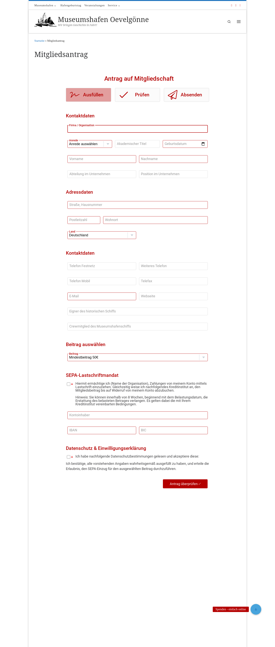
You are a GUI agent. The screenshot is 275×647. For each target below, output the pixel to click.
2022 (107, 596)
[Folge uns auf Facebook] (231, 5)
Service (38, 595)
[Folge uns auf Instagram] (240, 5)
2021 (107, 602)
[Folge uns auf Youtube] (235, 5)
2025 (107, 579)
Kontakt (38, 588)
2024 (107, 585)
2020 (107, 607)
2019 (107, 613)
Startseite (39, 40)
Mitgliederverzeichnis (116, 561)
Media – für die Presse (45, 580)
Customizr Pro (57, 639)
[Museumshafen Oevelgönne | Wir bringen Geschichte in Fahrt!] (45, 20)
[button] (256, 609)
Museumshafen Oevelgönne (60, 633)
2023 (107, 590)
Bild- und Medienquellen (47, 573)
